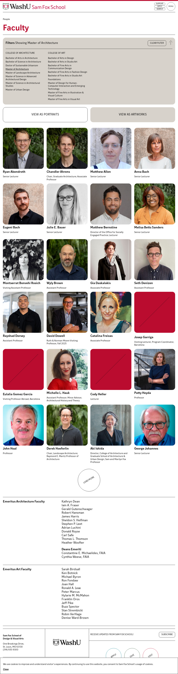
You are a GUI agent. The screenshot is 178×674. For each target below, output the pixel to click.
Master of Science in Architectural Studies (23, 84)
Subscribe (167, 634)
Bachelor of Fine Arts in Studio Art (65, 76)
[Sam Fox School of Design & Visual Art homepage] (44, 8)
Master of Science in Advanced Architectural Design (21, 78)
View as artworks (133, 114)
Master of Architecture (17, 69)
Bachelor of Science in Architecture (23, 62)
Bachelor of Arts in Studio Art (62, 62)
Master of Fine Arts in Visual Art (64, 99)
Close (6, 669)
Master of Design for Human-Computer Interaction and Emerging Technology (66, 86)
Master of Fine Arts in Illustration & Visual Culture (66, 94)
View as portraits (45, 114)
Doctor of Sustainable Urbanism (22, 66)
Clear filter (157, 43)
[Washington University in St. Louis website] (67, 645)
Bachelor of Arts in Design (61, 58)
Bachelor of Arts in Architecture (22, 58)
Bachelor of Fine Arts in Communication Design (60, 67)
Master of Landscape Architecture (23, 73)
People (6, 19)
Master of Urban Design (18, 90)
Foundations (54, 80)
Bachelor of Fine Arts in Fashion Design (67, 72)
